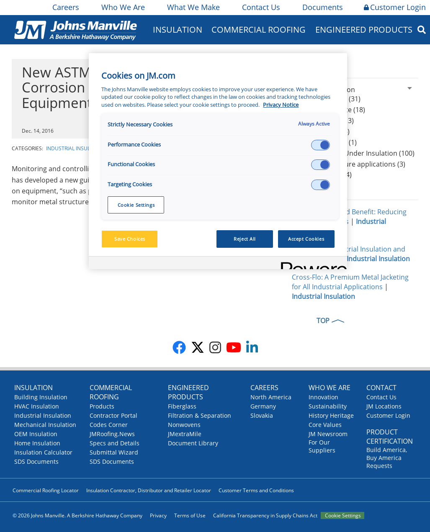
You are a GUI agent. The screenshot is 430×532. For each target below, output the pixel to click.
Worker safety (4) (325, 174)
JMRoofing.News (112, 434)
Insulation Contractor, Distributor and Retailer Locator (148, 490)
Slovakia (261, 415)
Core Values (325, 425)
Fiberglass (182, 406)
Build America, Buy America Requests (386, 458)
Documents (322, 7)
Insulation (177, 29)
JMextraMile (184, 434)
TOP (323, 320)
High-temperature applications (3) (351, 164)
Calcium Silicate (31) (329, 98)
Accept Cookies (306, 239)
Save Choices (129, 239)
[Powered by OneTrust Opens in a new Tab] (311, 264)
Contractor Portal (113, 415)
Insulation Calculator (43, 452)
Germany (263, 406)
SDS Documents (36, 461)
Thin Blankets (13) (326, 120)
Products (102, 406)
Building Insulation (40, 397)
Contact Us (260, 7)
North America (270, 397)
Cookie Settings (343, 515)
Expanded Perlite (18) (331, 109)
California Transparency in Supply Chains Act (265, 515)
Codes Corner (109, 425)
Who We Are (122, 7)
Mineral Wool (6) (324, 131)
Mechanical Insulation (45, 425)
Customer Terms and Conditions (256, 490)
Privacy (158, 515)
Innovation (323, 397)
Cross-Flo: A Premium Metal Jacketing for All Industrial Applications (350, 281)
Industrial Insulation (75, 148)
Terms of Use (190, 515)
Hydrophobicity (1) (327, 142)
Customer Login (395, 7)
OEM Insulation (35, 434)
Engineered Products (363, 29)
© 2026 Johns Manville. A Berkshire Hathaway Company (77, 515)
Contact (381, 387)
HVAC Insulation (36, 406)
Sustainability (328, 406)
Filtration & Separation (199, 415)
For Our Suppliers (322, 446)
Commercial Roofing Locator (46, 490)
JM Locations (384, 406)
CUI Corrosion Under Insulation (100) (356, 153)
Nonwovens (184, 425)
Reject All (245, 239)
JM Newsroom (328, 434)
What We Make (193, 7)
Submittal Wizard (114, 452)
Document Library (193, 443)
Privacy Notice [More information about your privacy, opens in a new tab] (281, 104)
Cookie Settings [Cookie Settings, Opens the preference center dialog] (136, 205)
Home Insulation (37, 443)
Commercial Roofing (258, 29)
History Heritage (331, 415)
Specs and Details (114, 443)
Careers (65, 7)
